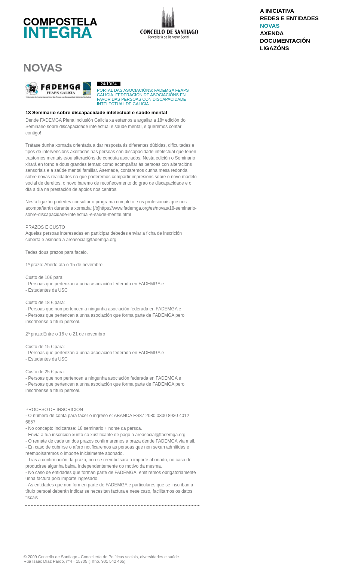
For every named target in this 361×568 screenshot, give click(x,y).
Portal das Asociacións (124, 90)
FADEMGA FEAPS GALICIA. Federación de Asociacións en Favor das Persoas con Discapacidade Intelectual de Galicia (143, 97)
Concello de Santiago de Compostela (169, 22)
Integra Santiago (66, 26)
